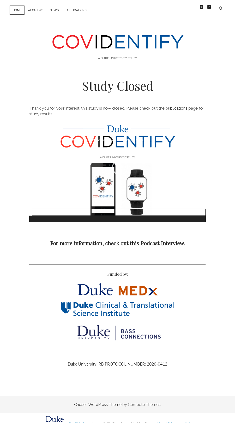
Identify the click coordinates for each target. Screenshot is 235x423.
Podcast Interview (162, 239)
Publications (76, 10)
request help (184, 419)
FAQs (171, 419)
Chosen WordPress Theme (97, 400)
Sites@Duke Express (79, 419)
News (54, 10)
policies (158, 419)
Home (17, 10)
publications (176, 104)
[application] (117, 168)
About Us (35, 10)
